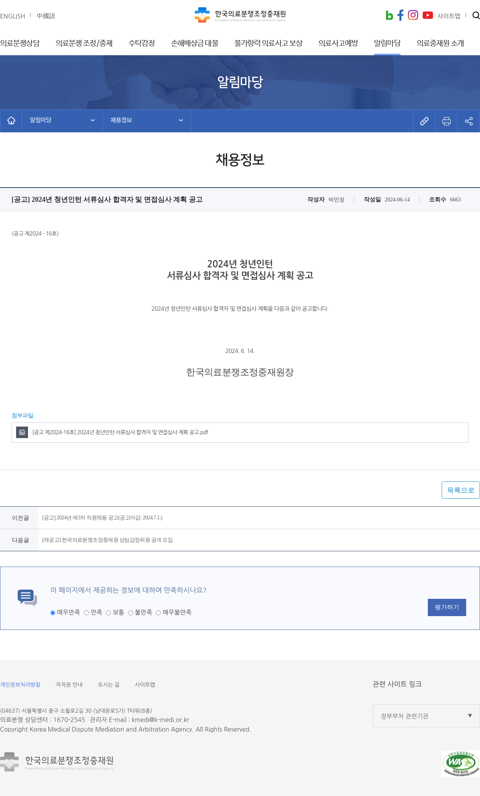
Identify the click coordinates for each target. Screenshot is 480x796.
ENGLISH (12, 16)
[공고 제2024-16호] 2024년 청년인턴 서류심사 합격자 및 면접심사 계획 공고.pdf (120, 432)
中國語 (46, 16)
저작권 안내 (69, 684)
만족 (96, 612)
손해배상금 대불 (194, 43)
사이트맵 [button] (448, 16)
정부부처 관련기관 (405, 716)
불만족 (143, 612)
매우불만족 (177, 612)
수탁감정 (142, 43)
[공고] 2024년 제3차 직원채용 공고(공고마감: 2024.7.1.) (102, 518)
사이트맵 (145, 684)
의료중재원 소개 (440, 43)
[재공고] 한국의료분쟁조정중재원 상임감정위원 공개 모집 (107, 540)
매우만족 (68, 612)
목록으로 (461, 490)
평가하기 (447, 607)
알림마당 (387, 43)
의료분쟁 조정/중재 (84, 43)
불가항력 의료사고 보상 (268, 43)
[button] (476, 16)
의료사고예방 (338, 43)
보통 (118, 612)
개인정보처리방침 (20, 684)
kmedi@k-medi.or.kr (160, 720)
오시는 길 (109, 684)
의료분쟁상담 (20, 43)
